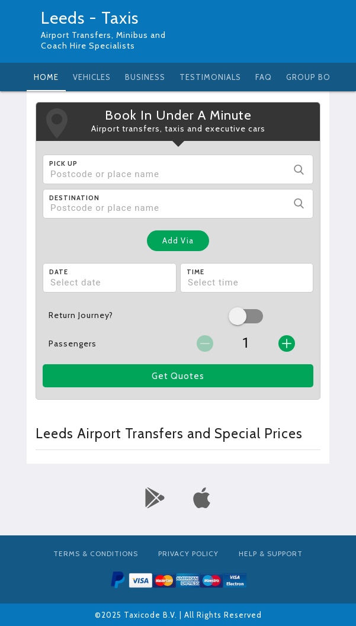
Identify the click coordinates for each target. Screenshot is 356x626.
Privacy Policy (188, 553)
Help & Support (271, 553)
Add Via (178, 240)
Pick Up (63, 163)
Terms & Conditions (95, 553)
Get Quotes (178, 376)
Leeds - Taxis (90, 18)
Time (195, 272)
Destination (74, 198)
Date (58, 272)
